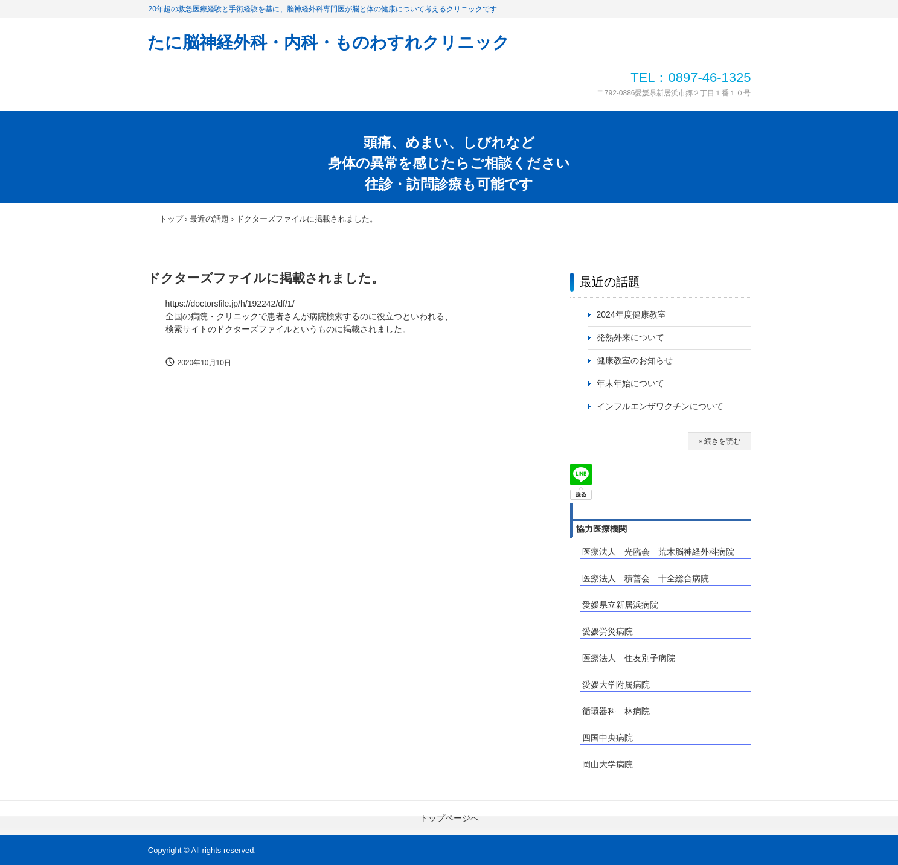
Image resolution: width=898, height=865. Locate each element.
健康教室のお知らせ (635, 360)
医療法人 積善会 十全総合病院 (645, 578)
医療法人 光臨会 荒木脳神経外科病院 (658, 552)
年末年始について (630, 383)
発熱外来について (630, 337)
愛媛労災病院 (607, 631)
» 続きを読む (719, 441)
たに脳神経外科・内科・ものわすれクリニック (328, 42)
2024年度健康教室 (631, 314)
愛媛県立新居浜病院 (620, 605)
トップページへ (449, 818)
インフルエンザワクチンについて (664, 406)
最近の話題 (610, 282)
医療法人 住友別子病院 (628, 658)
